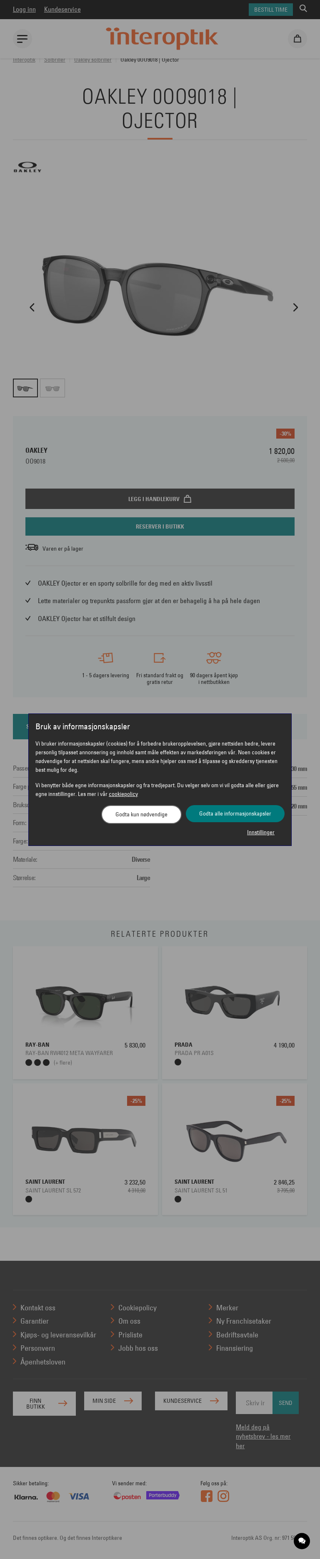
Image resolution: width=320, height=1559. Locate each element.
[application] (302, 1541)
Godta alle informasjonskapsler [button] (235, 813)
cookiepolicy (123, 794)
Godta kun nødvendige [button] (141, 814)
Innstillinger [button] (261, 832)
